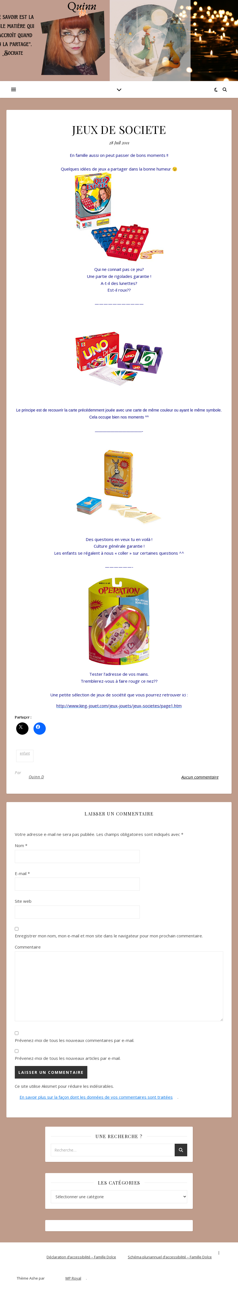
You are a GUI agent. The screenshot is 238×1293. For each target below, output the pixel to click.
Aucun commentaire (199, 777)
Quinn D (36, 776)
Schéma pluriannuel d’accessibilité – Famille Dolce (170, 1256)
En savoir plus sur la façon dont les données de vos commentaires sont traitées (96, 1097)
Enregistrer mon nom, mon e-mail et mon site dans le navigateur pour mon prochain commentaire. (109, 936)
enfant (25, 753)
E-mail (22, 873)
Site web (23, 901)
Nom (21, 845)
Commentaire (28, 947)
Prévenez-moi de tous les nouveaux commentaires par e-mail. (74, 1040)
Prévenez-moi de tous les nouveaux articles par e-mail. (68, 1058)
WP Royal (73, 1278)
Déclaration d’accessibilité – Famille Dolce (81, 1256)
